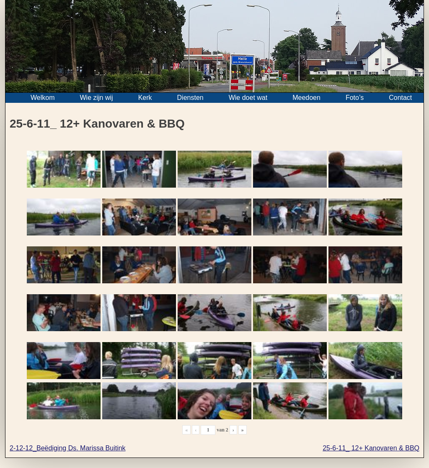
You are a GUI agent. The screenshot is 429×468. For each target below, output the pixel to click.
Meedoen (306, 97)
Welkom (43, 97)
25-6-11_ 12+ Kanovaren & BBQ (371, 448)
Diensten (190, 97)
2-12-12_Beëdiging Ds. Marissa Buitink (68, 448)
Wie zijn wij (96, 97)
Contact (400, 97)
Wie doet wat (248, 97)
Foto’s (355, 97)
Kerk (145, 97)
